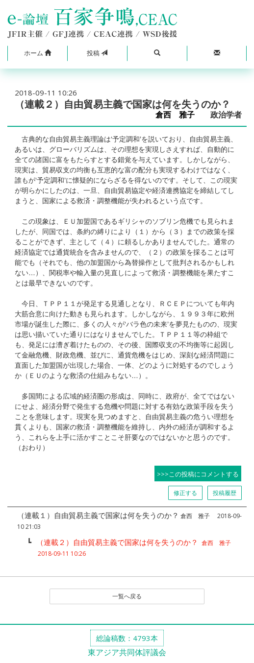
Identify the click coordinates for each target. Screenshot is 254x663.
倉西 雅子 (179, 115)
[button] (37, 53)
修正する (185, 493)
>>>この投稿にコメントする (198, 474)
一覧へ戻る (127, 596)
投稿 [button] (97, 52)
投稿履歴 (224, 493)
